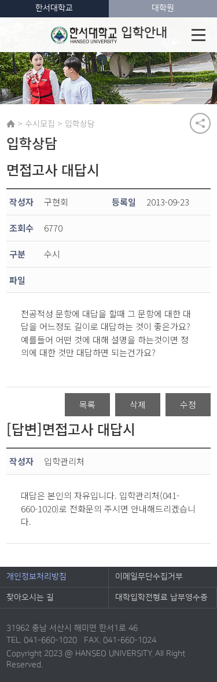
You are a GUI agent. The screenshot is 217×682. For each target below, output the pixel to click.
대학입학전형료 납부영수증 (161, 597)
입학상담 (80, 123)
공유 (200, 123)
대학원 (163, 8)
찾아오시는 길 (30, 597)
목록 (87, 404)
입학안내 (109, 34)
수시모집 (40, 123)
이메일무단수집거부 (149, 576)
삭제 (138, 404)
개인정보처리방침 (36, 576)
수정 (188, 404)
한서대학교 (54, 8)
